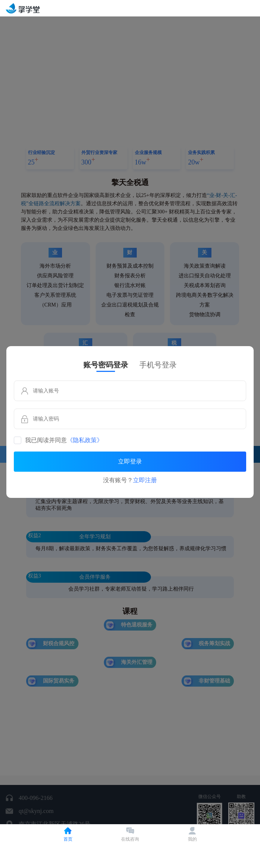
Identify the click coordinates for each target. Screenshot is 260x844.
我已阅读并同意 (64, 440)
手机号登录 (158, 365)
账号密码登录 (105, 365)
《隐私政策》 (85, 440)
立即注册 (145, 480)
